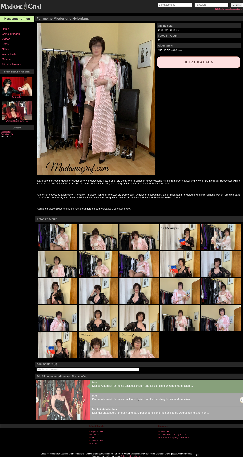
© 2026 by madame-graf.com (172, 434)
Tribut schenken (11, 64)
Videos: (6, 132)
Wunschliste (9, 54)
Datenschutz (96, 434)
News (5, 49)
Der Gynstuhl (16, 97)
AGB (92, 437)
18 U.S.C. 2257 (97, 440)
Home (5, 28)
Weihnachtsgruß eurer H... (17, 121)
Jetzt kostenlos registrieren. (231, 9)
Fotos (5, 44)
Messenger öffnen (17, 18)
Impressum (164, 431)
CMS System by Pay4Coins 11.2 (174, 437)
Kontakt (93, 444)
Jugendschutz (96, 431)
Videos (6, 39)
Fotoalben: (7, 134)
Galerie (6, 59)
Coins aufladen (11, 34)
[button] (237, 5)
